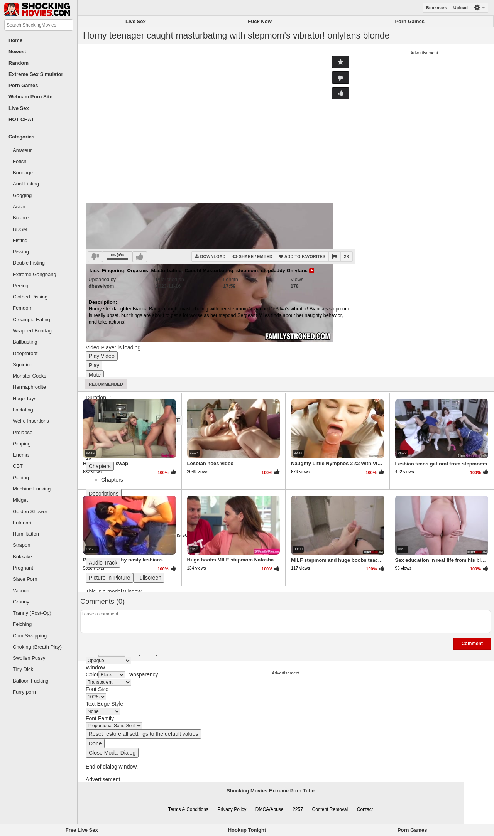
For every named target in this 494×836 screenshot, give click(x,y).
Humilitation (26, 534)
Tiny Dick (23, 669)
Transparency (141, 674)
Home (15, 40)
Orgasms (137, 270)
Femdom (22, 308)
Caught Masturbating (208, 270)
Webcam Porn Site (30, 96)
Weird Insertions (31, 421)
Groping (21, 444)
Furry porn (24, 692)
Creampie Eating (31, 319)
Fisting (20, 240)
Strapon (21, 545)
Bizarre (21, 218)
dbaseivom (101, 286)
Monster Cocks (29, 376)
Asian (19, 206)
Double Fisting (29, 263)
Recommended (106, 384)
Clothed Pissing (30, 297)
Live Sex (18, 108)
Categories (21, 137)
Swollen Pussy (29, 658)
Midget (20, 500)
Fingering (113, 270)
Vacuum (22, 590)
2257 (298, 809)
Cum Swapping (30, 636)
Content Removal (330, 809)
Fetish (19, 161)
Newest (17, 51)
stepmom (247, 270)
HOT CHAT (21, 119)
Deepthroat (25, 353)
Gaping (21, 477)
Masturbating (166, 270)
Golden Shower (30, 511)
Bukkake (22, 557)
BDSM (20, 229)
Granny (21, 602)
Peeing (20, 285)
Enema (21, 455)
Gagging (22, 195)
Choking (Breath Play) (37, 647)
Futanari (22, 523)
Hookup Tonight (247, 830)
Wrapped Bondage (33, 331)
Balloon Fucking (31, 681)
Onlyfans (297, 270)
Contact (365, 809)
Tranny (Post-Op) (32, 613)
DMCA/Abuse (269, 809)
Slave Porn (25, 579)
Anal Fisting (26, 184)
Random (18, 63)
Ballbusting (25, 342)
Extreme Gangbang (34, 274)
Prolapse (22, 432)
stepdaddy (273, 270)
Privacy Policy (232, 809)
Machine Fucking (32, 489)
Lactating (23, 410)
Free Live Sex (82, 830)
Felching (22, 624)
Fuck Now (259, 21)
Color (92, 674)
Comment (472, 643)
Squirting (22, 364)
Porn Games (23, 85)
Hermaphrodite (29, 387)
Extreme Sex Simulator (35, 74)
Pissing (21, 252)
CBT (18, 466)
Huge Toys (24, 398)
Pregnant (23, 568)
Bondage (23, 172)
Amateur (22, 150)
